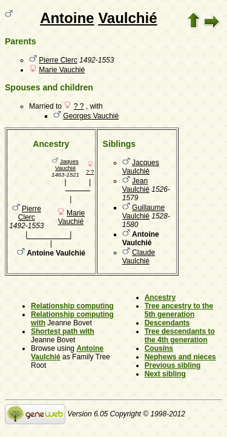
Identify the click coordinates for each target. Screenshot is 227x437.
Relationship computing (72, 306)
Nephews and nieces (180, 357)
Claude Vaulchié (138, 256)
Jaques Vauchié (67, 164)
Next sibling (165, 374)
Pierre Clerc (58, 60)
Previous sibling (173, 365)
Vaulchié (127, 18)
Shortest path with (62, 331)
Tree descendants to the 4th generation (180, 335)
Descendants (167, 323)
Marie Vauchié (62, 70)
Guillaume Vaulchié (143, 211)
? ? (79, 106)
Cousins (159, 348)
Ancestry (160, 297)
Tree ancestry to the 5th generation (179, 310)
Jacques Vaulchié (140, 166)
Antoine (67, 18)
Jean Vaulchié (136, 185)
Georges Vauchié (91, 116)
